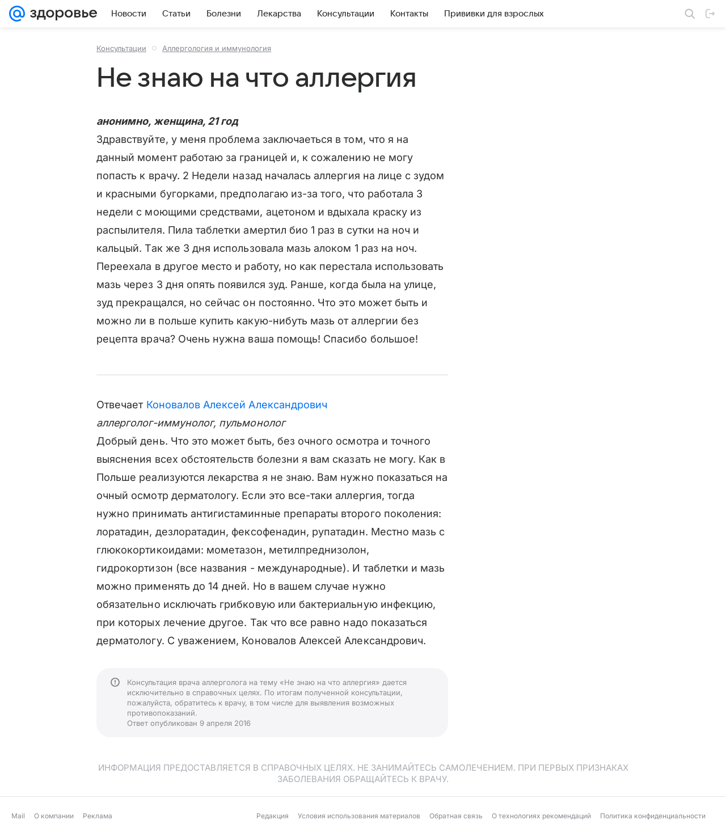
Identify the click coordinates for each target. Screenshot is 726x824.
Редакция (272, 816)
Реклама (97, 816)
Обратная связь (456, 816)
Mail (18, 816)
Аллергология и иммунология (216, 48)
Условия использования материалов (359, 816)
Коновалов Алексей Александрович (237, 405)
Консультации (121, 48)
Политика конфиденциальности (653, 816)
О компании (54, 816)
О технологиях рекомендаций (541, 816)
